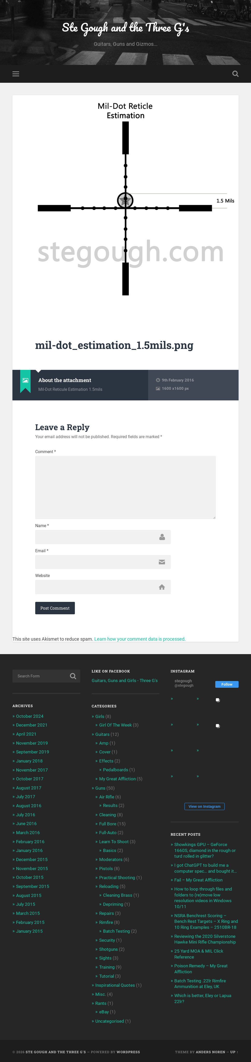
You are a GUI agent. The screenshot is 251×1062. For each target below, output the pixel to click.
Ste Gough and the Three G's (126, 27)
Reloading (109, 886)
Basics (109, 850)
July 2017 (25, 798)
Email (41, 553)
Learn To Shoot (114, 842)
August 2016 (28, 806)
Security (107, 939)
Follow (226, 686)
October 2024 (30, 718)
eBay (104, 1010)
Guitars (102, 736)
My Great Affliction (117, 780)
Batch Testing (116, 930)
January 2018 (29, 762)
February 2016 (30, 842)
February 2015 (30, 921)
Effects (106, 762)
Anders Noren (210, 1050)
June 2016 (26, 824)
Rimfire (106, 921)
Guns (100, 789)
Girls (99, 718)
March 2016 (28, 833)
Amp (104, 744)
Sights (105, 957)
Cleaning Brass (117, 895)
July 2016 (25, 815)
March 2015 (28, 913)
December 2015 (32, 859)
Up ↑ (234, 1050)
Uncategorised (109, 1019)
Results (110, 806)
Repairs (106, 912)
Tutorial (106, 974)
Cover (105, 753)
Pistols (106, 868)
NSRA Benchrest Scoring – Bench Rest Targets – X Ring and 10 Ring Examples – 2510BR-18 (206, 922)
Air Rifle (106, 798)
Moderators (111, 859)
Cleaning (107, 815)
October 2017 (30, 780)
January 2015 (29, 930)
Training (107, 966)
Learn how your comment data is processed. (140, 641)
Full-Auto (108, 833)
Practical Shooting (117, 877)
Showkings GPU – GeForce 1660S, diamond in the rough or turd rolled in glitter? (205, 852)
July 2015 (25, 904)
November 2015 (32, 868)
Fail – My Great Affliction (198, 881)
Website (42, 578)
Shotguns (108, 948)
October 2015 (30, 877)
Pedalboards (115, 771)
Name (42, 528)
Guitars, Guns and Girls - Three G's (125, 682)
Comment (45, 452)
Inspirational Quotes (115, 983)
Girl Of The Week (115, 727)
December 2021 (32, 727)
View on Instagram (204, 808)
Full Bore (107, 824)
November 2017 (32, 771)
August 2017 (28, 789)
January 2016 (29, 851)
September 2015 (32, 886)
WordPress (128, 1050)
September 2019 (32, 753)
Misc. (100, 992)
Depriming (113, 903)
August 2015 (28, 895)
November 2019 (32, 744)
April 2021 (26, 735)
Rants (100, 1001)
